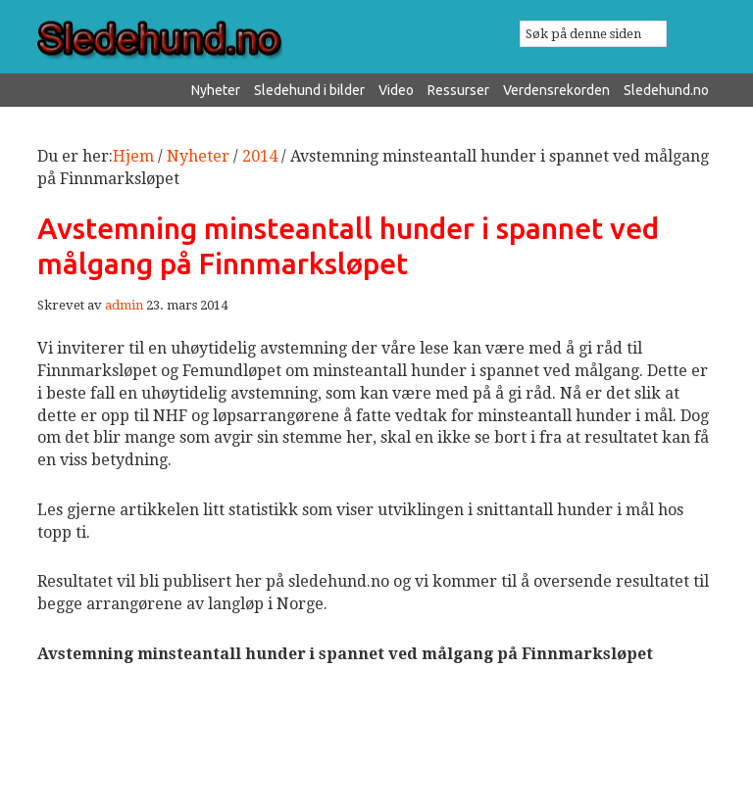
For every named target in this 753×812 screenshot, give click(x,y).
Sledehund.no (206, 40)
